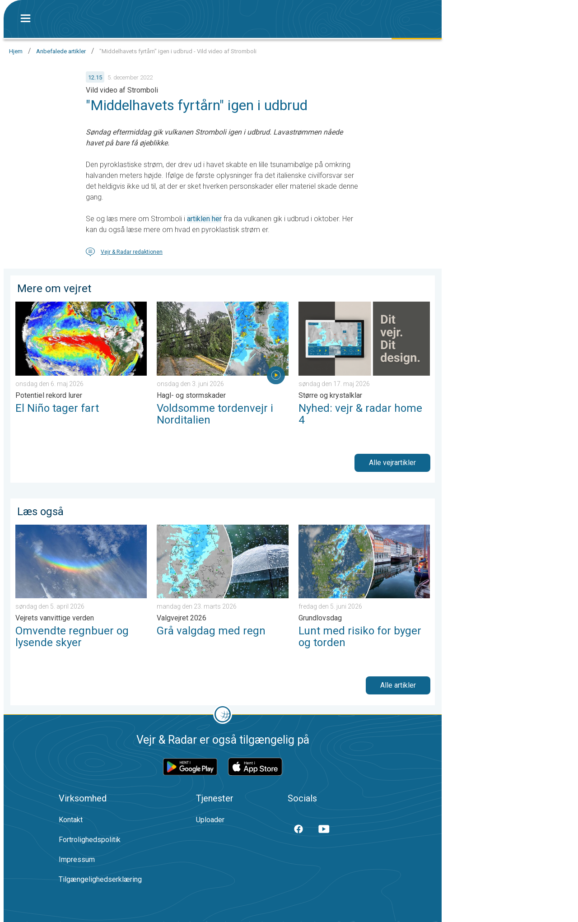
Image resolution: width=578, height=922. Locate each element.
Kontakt (71, 819)
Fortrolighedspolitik (90, 839)
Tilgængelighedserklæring (100, 879)
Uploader (210, 819)
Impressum (77, 859)
